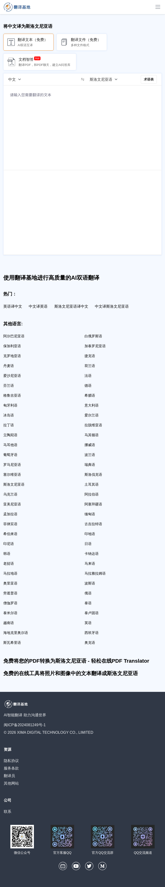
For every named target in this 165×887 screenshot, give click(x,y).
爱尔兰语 (92, 415)
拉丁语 (8, 425)
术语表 (149, 79)
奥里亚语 (10, 583)
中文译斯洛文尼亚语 (112, 306)
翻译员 (9, 776)
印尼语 (8, 544)
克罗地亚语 (12, 356)
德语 (88, 385)
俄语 (88, 593)
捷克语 (90, 356)
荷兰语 (90, 366)
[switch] (82, 79)
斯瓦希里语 (12, 643)
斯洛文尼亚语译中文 (71, 306)
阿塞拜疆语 (93, 504)
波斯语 (90, 583)
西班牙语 (92, 633)
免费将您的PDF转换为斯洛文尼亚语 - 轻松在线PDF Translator (76, 661)
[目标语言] (105, 79)
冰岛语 (8, 415)
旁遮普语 (10, 593)
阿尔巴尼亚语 (13, 336)
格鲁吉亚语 (12, 395)
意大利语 (92, 405)
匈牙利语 (10, 405)
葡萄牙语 (10, 455)
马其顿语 (92, 435)
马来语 (90, 563)
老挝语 (8, 563)
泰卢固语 (92, 613)
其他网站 (11, 783)
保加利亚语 (12, 346)
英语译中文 (12, 306)
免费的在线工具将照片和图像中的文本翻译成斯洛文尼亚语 (70, 673)
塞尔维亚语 (12, 474)
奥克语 (90, 643)
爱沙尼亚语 (12, 376)
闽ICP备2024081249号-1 (25, 725)
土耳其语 (92, 484)
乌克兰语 (10, 494)
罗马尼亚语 (12, 465)
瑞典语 (90, 465)
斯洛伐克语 (93, 474)
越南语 (8, 623)
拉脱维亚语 (93, 425)
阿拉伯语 (92, 494)
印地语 (90, 534)
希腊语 (90, 395)
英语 (88, 623)
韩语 (6, 554)
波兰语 (90, 455)
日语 (88, 544)
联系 (7, 812)
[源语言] (16, 79)
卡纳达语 (92, 554)
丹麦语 (8, 366)
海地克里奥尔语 (15, 633)
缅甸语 (90, 514)
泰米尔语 (10, 613)
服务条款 (11, 768)
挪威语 (90, 445)
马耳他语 (10, 445)
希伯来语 (10, 534)
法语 (88, 376)
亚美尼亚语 (12, 504)
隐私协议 (11, 761)
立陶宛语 (10, 435)
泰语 (88, 603)
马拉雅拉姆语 (95, 573)
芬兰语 (8, 385)
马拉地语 (10, 573)
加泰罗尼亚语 (95, 346)
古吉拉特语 (93, 524)
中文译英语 (38, 306)
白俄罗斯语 (93, 336)
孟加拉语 (10, 514)
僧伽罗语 (10, 603)
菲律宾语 (10, 524)
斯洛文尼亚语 (13, 484)
